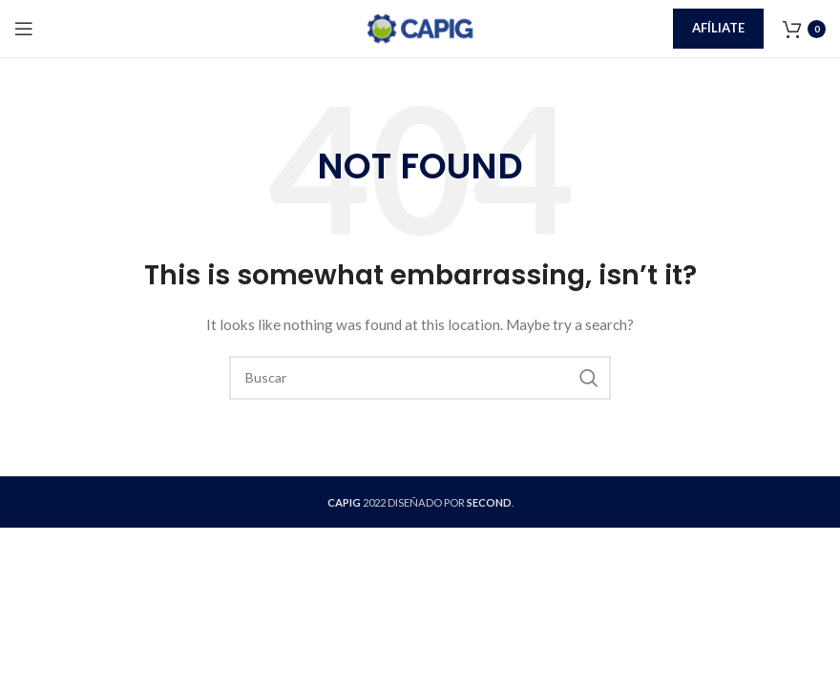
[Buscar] (420, 378)
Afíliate (718, 27)
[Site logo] (420, 27)
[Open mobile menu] (24, 29)
